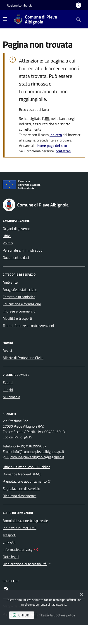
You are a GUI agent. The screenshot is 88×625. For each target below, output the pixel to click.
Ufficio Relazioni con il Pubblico (26, 467)
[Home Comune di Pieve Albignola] (43, 19)
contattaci (63, 151)
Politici (8, 243)
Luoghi (8, 389)
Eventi (8, 382)
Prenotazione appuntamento (26, 481)
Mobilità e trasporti (17, 318)
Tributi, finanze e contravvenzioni (28, 325)
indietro (56, 134)
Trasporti (9, 535)
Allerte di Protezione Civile (23, 357)
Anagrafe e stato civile (20, 289)
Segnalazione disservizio (21, 488)
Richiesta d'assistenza (19, 495)
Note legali (11, 556)
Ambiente (10, 282)
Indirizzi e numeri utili (19, 527)
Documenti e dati (16, 257)
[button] (78, 19)
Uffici (7, 235)
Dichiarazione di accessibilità (26, 563)
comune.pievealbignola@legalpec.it (37, 457)
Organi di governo (16, 228)
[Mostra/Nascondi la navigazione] (5, 19)
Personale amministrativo (22, 250)
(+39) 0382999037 (31, 446)
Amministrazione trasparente (25, 520)
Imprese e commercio (19, 311)
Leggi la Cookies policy (58, 615)
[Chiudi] (81, 594)
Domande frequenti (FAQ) (22, 474)
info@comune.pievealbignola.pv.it (38, 451)
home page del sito (52, 145)
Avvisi (7, 350)
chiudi (22, 615)
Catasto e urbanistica (19, 296)
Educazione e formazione (22, 304)
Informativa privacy (18, 549)
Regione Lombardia (19, 5)
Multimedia (11, 397)
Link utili (9, 542)
